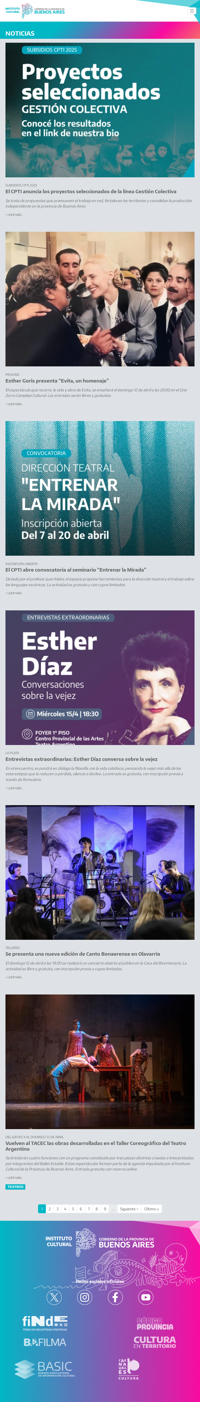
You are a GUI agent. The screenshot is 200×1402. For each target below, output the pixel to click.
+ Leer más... (14, 214)
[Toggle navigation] (192, 10)
